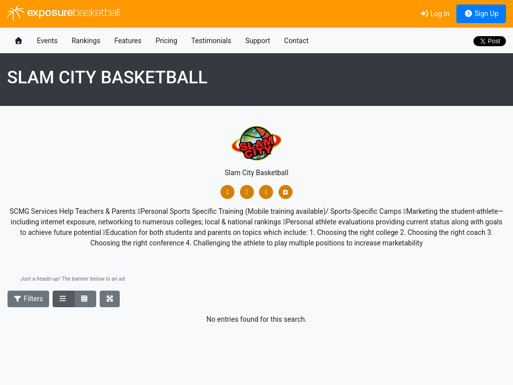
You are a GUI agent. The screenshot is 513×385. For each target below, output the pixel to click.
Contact (296, 41)
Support (257, 41)
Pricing (166, 41)
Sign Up (481, 14)
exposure (63, 14)
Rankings (86, 41)
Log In (434, 14)
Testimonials (211, 41)
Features (127, 41)
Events (47, 41)
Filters (29, 299)
